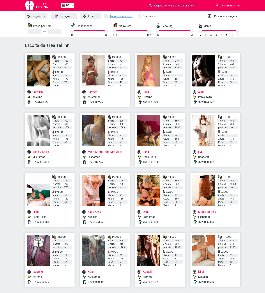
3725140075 (40, 102)
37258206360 (206, 282)
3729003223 (150, 102)
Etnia (88, 16)
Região (34, 16)
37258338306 (41, 282)
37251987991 (151, 162)
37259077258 (96, 162)
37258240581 (206, 102)
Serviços (61, 16)
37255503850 (96, 222)
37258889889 (206, 162)
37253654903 (41, 162)
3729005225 (95, 102)
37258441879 (151, 282)
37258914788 (151, 222)
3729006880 (95, 282)
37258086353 (41, 222)
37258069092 (206, 222)
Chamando (149, 16)
